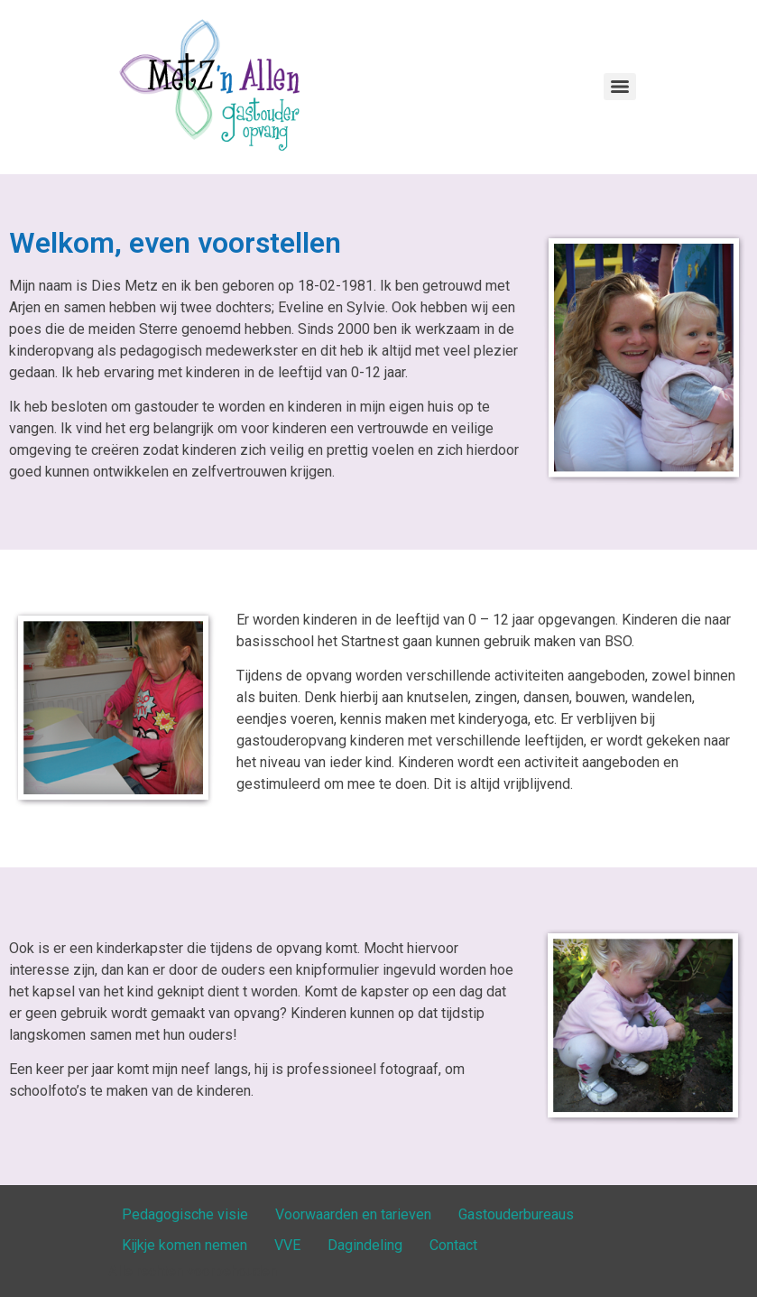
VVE (287, 1245)
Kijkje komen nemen (184, 1245)
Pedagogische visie (185, 1214)
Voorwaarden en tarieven (353, 1214)
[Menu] (620, 86)
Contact (453, 1245)
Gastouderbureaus (516, 1214)
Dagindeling (365, 1245)
